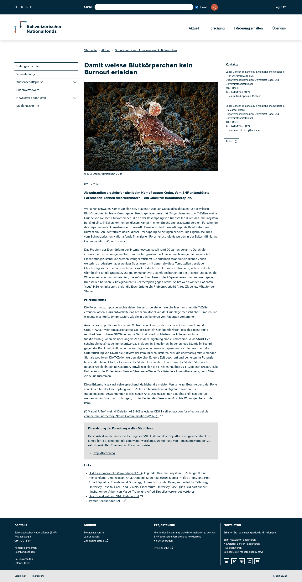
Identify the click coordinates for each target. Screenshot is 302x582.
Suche (88, 7)
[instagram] (250, 561)
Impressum (38, 576)
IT (31, 7)
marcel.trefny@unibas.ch (248, 130)
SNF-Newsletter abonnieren (240, 540)
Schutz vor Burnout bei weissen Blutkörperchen (144, 50)
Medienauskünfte (27, 105)
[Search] (214, 7)
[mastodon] (242, 561)
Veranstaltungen (27, 74)
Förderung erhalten (248, 29)
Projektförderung (104, 453)
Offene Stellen (22, 563)
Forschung (217, 29)
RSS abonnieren (233, 548)
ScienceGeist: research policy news (243, 552)
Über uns (279, 29)
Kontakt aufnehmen (25, 548)
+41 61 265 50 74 (240, 92)
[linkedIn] (226, 561)
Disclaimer (20, 576)
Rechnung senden (24, 552)
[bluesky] (234, 561)
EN (26, 7)
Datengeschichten (28, 66)
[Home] (42, 32)
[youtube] (257, 561)
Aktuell (194, 29)
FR (21, 7)
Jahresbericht (92, 537)
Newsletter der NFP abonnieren (242, 544)
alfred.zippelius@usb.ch (247, 96)
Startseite (90, 50)
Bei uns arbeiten (23, 559)
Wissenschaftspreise (29, 82)
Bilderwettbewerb (27, 90)
